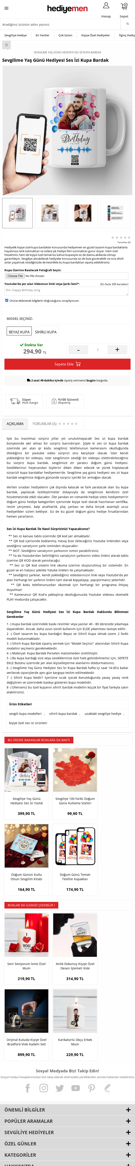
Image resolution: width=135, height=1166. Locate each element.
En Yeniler (42, 35)
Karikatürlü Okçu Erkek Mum (24, 1021)
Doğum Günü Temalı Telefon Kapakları (24, 866)
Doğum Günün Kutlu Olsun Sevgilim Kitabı (111, 795)
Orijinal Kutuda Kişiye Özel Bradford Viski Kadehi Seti (111, 950)
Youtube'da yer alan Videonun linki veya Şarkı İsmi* (41, 284)
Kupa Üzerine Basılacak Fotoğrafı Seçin (32, 270)
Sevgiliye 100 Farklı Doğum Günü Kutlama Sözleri (67, 795)
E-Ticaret (54, 1160)
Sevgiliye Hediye (15, 35)
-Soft (44, 1160)
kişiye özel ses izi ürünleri (28, 723)
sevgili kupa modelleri (25, 714)
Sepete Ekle (67, 364)
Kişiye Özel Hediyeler (95, 35)
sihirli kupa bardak (63, 714)
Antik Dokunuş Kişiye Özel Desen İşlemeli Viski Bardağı (67, 950)
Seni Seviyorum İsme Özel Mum (24, 950)
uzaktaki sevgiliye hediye (103, 714)
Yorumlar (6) (124, 242)
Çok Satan (65, 35)
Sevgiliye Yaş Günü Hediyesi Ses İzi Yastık (24, 795)
